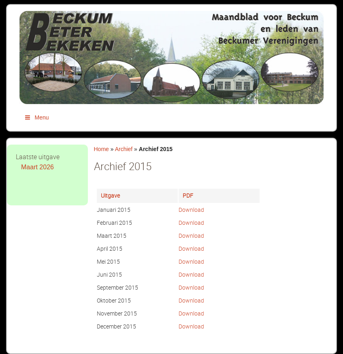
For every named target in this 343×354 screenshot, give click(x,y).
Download (191, 209)
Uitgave (110, 195)
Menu (36, 117)
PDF (188, 195)
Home (101, 149)
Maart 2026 (37, 167)
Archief (124, 149)
